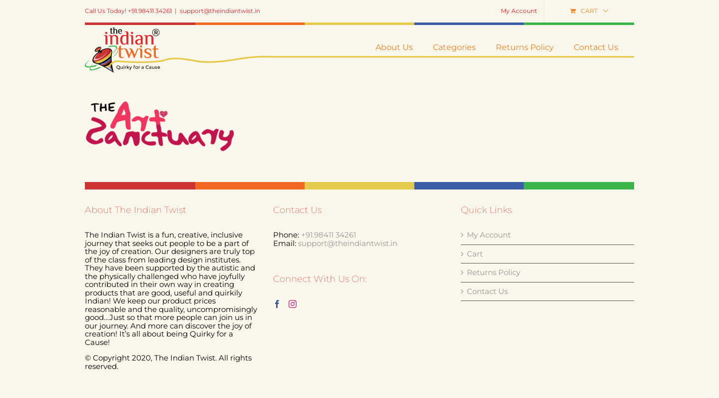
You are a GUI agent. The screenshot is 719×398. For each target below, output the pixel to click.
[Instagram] (293, 354)
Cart (475, 304)
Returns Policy (493, 322)
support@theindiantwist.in (220, 10)
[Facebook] (277, 354)
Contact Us (487, 342)
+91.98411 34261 (328, 285)
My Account (489, 285)
